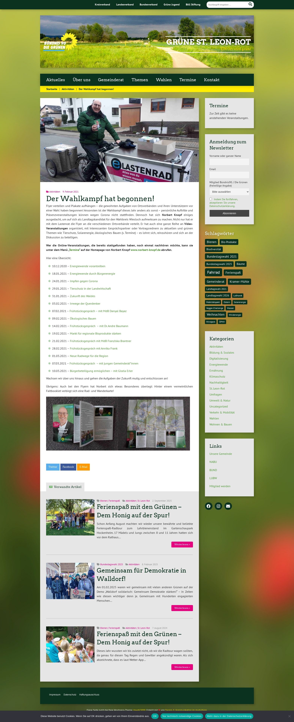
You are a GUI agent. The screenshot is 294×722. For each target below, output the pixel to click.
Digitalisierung (218, 358)
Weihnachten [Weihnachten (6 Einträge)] (215, 314)
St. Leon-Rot (143, 500)
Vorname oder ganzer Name (225, 156)
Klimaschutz (217, 376)
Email (212, 169)
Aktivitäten (68, 89)
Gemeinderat (111, 79)
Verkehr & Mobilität (222, 412)
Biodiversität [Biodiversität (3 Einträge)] (213, 249)
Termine (187, 79)
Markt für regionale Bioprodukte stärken (95, 333)
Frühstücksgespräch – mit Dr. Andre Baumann (99, 326)
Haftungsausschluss (89, 694)
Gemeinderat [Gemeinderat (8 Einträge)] (215, 281)
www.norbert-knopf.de (145, 250)
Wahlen (164, 79)
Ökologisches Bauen (83, 318)
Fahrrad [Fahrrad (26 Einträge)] (213, 272)
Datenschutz (70, 694)
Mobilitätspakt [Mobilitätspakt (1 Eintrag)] (213, 302)
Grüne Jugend (172, 4)
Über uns (81, 79)
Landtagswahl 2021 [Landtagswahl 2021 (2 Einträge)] (216, 289)
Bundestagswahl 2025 (111, 564)
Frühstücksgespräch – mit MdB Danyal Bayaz (98, 311)
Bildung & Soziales (221, 352)
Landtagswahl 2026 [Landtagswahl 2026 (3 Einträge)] (217, 295)
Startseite (51, 89)
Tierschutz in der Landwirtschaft (90, 288)
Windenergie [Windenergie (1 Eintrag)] (235, 314)
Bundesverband (149, 4)
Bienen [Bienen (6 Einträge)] (211, 242)
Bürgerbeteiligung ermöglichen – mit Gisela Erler (101, 371)
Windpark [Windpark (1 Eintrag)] (210, 321)
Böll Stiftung (193, 4)
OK (155, 716)
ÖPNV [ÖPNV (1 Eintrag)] (222, 321)
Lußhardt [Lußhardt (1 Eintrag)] (237, 295)
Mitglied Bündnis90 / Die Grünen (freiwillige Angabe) (228, 184)
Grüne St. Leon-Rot (208, 42)
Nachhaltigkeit (218, 382)
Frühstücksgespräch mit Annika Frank (94, 348)
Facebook (68, 466)
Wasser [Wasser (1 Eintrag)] (230, 308)
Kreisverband (102, 4)
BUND (213, 470)
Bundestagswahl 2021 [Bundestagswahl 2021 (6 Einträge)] (222, 256)
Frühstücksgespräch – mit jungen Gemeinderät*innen (104, 363)
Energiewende (218, 364)
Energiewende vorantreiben (87, 266)
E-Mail (83, 466)
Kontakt (212, 79)
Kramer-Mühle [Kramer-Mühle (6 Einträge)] (239, 282)
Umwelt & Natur (219, 400)
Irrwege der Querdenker (85, 303)
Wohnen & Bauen (220, 424)
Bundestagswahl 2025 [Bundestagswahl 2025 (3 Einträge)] (219, 264)
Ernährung (216, 370)
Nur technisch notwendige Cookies (181, 716)
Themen (140, 79)
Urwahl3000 (139, 710)
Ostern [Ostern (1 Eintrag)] (227, 302)
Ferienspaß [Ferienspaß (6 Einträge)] (233, 273)
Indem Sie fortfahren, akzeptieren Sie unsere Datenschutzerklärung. (223, 203)
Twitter (53, 466)
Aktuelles (55, 79)
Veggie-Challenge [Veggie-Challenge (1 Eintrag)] (214, 308)
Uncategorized (218, 406)
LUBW (213, 478)
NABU (213, 462)
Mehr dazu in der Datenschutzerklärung (229, 716)
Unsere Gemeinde (220, 454)
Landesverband (125, 4)
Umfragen (215, 394)
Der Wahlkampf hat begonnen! (100, 198)
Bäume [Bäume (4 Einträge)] (241, 264)
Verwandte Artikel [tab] (67, 487)
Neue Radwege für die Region (89, 356)
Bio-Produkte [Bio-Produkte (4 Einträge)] (229, 242)
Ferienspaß (114, 500)
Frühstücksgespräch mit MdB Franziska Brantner (100, 341)
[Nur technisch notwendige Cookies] (289, 716)
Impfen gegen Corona (84, 281)
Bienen (104, 500)
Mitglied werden (219, 486)
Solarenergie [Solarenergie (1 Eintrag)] (240, 302)
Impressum (55, 694)
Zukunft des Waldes (82, 296)
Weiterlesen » (182, 544)
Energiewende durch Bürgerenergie (92, 273)
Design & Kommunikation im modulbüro (186, 710)
